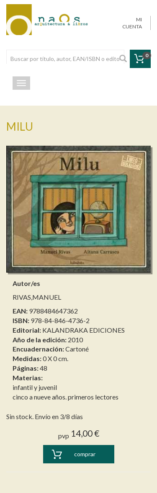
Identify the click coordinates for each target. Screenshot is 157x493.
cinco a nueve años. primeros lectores (65, 397)
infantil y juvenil (35, 387)
